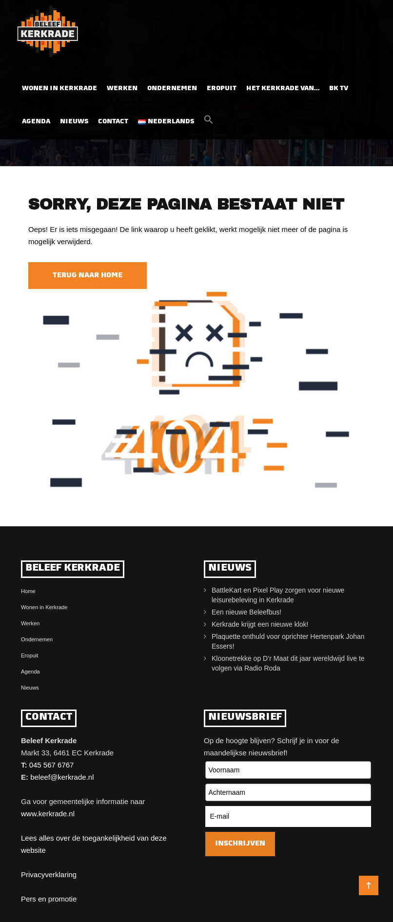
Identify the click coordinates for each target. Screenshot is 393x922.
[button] (208, 122)
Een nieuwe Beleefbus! (246, 612)
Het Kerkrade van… (282, 88)
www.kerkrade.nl (48, 813)
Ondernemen (172, 88)
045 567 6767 (51, 765)
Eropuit (221, 88)
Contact (113, 121)
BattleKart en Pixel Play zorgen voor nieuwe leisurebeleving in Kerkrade (278, 595)
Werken (122, 88)
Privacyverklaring (49, 874)
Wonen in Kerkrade (59, 88)
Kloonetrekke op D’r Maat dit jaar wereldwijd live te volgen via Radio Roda (288, 663)
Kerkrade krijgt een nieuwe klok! (260, 624)
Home (28, 591)
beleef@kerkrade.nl (62, 777)
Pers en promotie (49, 899)
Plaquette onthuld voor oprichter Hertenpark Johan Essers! (288, 641)
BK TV (338, 88)
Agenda (36, 121)
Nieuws (74, 121)
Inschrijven (240, 843)
